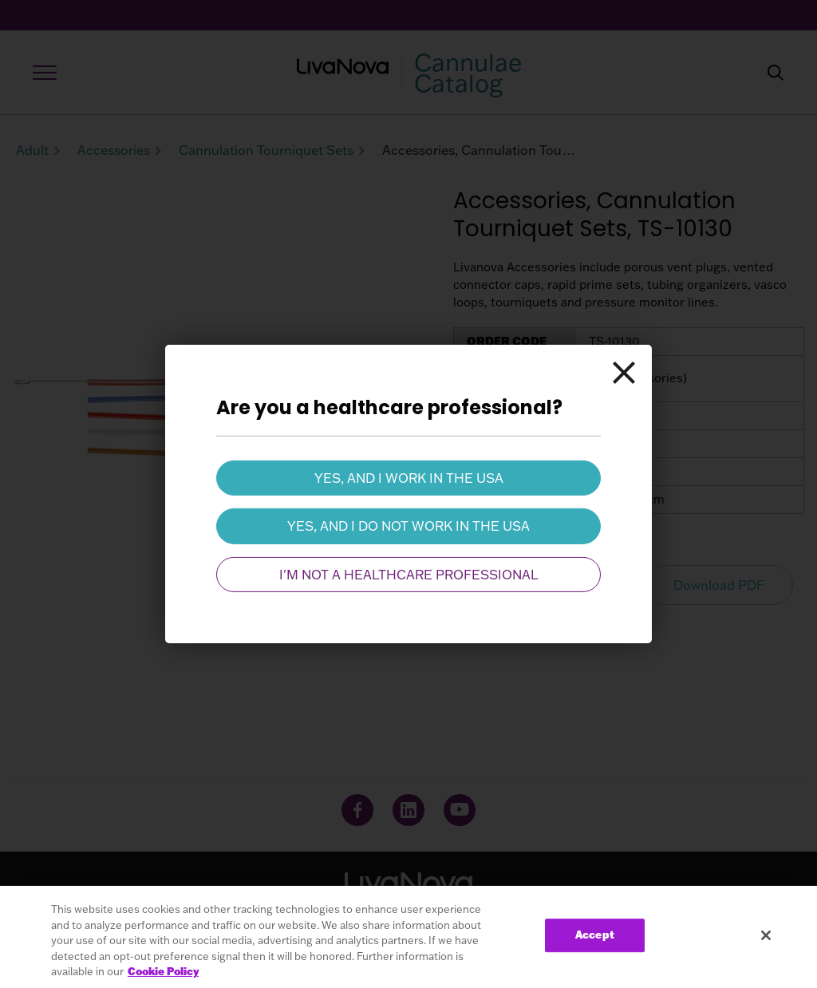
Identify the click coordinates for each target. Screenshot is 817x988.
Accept (594, 935)
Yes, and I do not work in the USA (408, 526)
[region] (408, 937)
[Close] (623, 373)
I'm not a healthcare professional (409, 575)
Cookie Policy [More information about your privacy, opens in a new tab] (163, 971)
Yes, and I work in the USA (408, 478)
